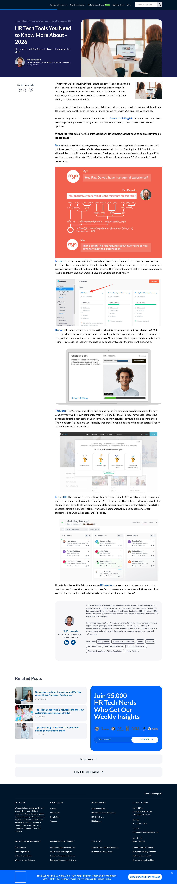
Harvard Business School (123, 641)
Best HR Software (98, 808)
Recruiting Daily (94, 646)
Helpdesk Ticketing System (102, 852)
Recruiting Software (22, 852)
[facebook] (137, 838)
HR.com (150, 641)
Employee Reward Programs (61, 852)
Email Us (136, 829)
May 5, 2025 (39, 734)
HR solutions (107, 585)
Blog (24, 21)
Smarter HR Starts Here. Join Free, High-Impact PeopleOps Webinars (77, 875)
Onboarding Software (23, 856)
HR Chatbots (96, 821)
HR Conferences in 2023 (142, 856)
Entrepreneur (103, 641)
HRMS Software (97, 817)
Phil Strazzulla (70, 631)
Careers (53, 808)
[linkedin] (134, 838)
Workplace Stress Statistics (143, 847)
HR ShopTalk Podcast (136, 646)
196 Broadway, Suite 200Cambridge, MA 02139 (142, 812)
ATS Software (20, 847)
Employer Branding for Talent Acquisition (105, 651)
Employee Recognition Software (62, 856)
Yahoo (140, 641)
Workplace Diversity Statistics (144, 852)
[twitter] (141, 838)
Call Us (136, 820)
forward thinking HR (121, 118)
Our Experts (55, 813)
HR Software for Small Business (103, 813)
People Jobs (55, 817)
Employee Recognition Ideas (143, 860)
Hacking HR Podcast (114, 646)
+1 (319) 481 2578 (140, 823)
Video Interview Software (25, 860)
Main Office (138, 808)
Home (17, 21)
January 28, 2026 (41, 699)
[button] (58, 5)
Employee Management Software (63, 860)
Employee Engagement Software (62, 847)
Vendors (53, 821)
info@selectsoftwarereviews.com (145, 832)
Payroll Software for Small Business (104, 847)
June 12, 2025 (40, 717)
